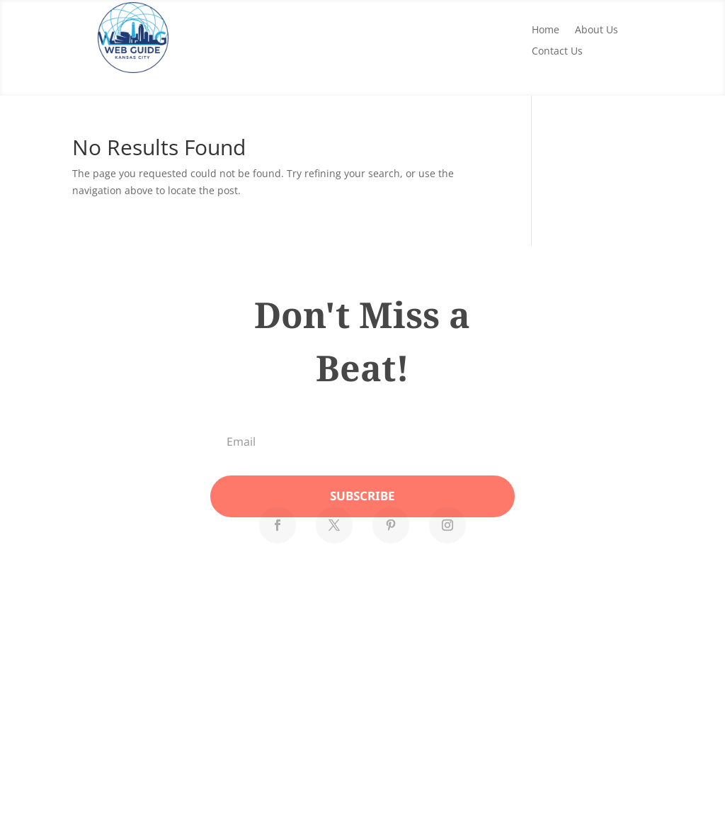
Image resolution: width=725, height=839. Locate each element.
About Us (596, 30)
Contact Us (557, 51)
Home (545, 30)
